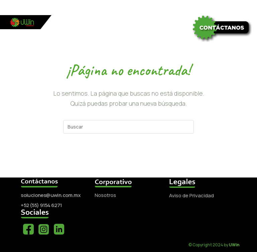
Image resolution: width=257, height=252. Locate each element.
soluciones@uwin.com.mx (50, 195)
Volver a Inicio (128, 160)
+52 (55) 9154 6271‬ (41, 205)
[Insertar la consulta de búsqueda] (128, 127)
